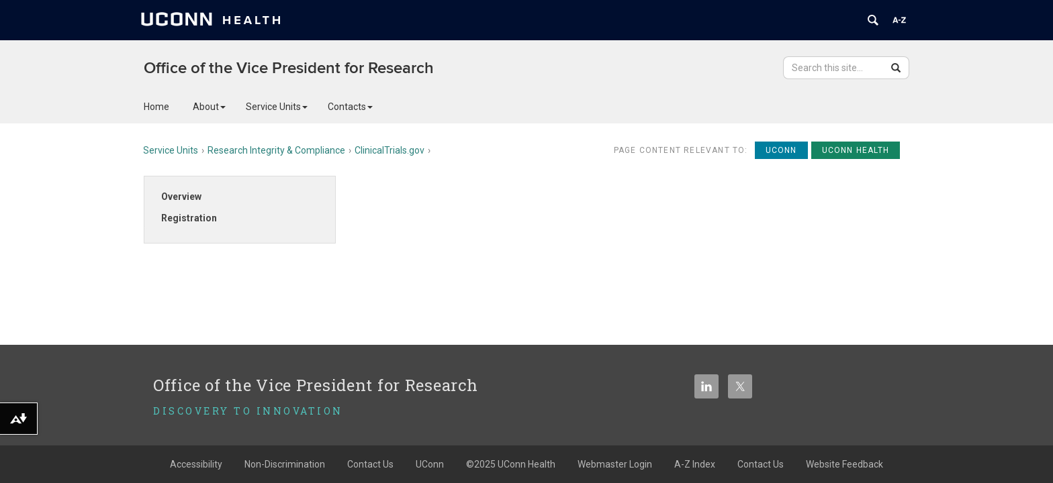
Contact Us (370, 464)
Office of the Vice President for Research (289, 68)
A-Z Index (694, 464)
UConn (430, 464)
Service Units (277, 106)
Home (156, 106)
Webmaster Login (615, 464)
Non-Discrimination (284, 464)
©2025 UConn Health (510, 464)
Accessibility (196, 464)
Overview (181, 196)
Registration (189, 218)
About (209, 106)
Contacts (350, 106)
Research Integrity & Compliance (276, 150)
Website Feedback (844, 464)
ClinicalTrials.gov (389, 150)
